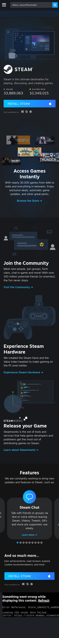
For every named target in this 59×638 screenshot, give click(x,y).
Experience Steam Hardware (22, 372)
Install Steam (19, 103)
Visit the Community (17, 287)
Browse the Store (28, 200)
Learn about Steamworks (20, 449)
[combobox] (31, 5)
